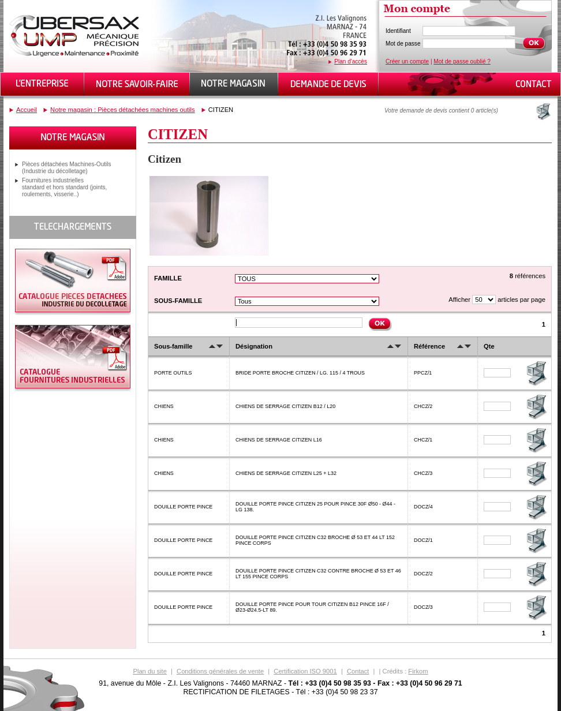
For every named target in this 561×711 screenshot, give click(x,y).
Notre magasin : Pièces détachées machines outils (122, 109)
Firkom (418, 671)
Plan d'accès (350, 61)
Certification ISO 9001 (305, 671)
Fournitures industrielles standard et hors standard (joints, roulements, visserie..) (64, 187)
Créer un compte (407, 61)
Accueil (26, 109)
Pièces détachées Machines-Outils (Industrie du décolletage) (66, 167)
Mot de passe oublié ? (462, 61)
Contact (358, 671)
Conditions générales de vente (220, 671)
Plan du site (149, 671)
